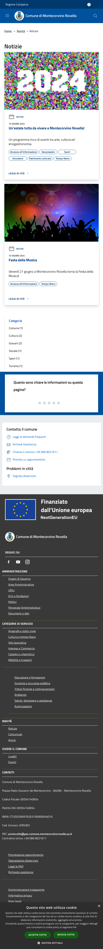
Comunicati (15, 734)
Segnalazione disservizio (23, 860)
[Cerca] (95, 16)
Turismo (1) (15, 366)
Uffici (11, 590)
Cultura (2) (15, 335)
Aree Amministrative (21, 584)
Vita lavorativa (17, 642)
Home (8, 31)
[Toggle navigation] (7, 15)
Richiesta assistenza (20, 872)
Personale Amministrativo (24, 607)
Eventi (12, 762)
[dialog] (51, 925)
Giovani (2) (15, 343)
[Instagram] (27, 562)
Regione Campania (16, 4)
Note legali (15, 901)
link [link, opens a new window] (74, 927)
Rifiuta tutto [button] (66, 934)
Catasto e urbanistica (21, 654)
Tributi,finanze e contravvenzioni (34, 689)
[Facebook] (8, 562)
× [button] (99, 906)
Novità (21, 31)
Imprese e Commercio (21, 648)
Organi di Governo (19, 579)
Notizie (16, 117)
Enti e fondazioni (18, 596)
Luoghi (12, 756)
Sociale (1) (15, 351)
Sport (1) (14, 358)
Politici (12, 602)
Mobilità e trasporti (20, 660)
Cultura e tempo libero (22, 637)
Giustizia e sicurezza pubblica (32, 683)
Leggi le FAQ (15, 866)
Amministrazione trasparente (26, 889)
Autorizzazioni (23, 706)
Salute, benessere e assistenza (33, 700)
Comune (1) (16, 328)
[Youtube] (18, 562)
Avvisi (12, 740)
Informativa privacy (20, 895)
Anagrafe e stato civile (22, 631)
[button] (51, 943)
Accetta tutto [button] (38, 934)
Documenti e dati (18, 613)
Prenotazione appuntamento (25, 855)
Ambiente (20, 695)
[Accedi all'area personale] (89, 4)
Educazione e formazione (29, 677)
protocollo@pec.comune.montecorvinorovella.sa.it (40, 834)
